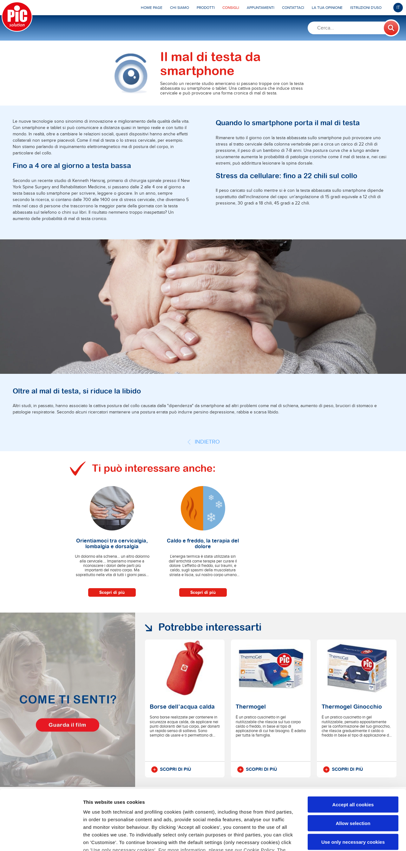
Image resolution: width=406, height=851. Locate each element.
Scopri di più (112, 592)
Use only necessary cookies (353, 790)
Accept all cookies (353, 753)
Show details (333, 838)
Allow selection (353, 771)
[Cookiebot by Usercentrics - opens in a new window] (41, 838)
